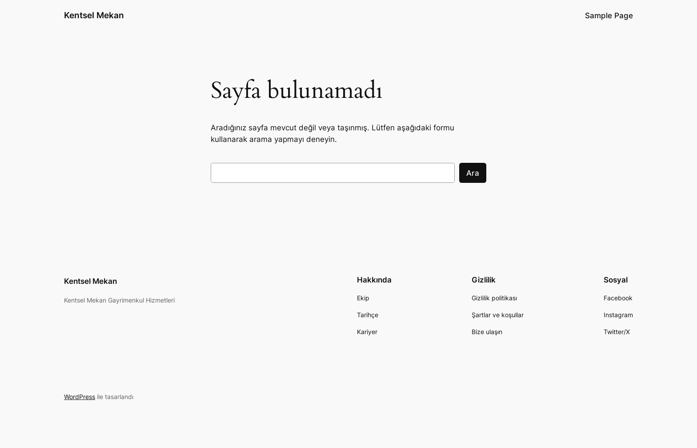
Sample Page (609, 15)
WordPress (79, 396)
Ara (472, 173)
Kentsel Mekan (94, 15)
